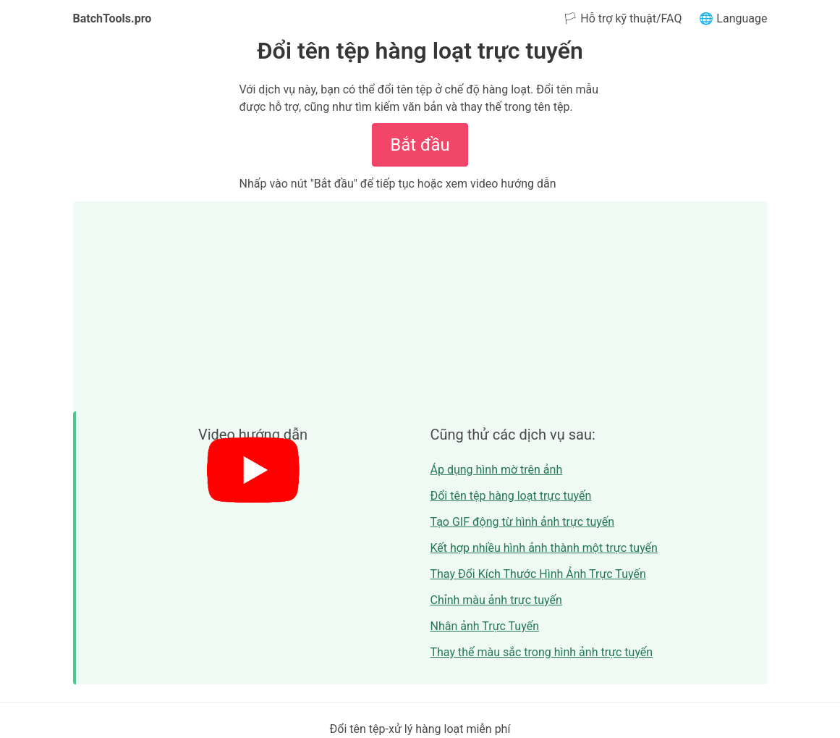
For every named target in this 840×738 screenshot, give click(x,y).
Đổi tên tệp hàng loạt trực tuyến (511, 496)
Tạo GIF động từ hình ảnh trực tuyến (522, 522)
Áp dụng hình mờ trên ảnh (496, 470)
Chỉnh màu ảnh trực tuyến (496, 600)
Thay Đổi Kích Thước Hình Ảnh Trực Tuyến (538, 574)
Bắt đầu (419, 145)
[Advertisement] (420, 302)
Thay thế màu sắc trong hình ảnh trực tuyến (541, 652)
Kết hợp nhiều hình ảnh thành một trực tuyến (544, 548)
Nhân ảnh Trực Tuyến (484, 626)
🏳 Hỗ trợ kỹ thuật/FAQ (622, 18)
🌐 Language (733, 18)
